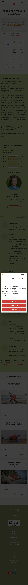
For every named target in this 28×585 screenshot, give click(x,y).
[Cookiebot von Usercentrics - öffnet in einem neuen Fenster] (20, 275)
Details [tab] (14, 278)
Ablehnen (14, 309)
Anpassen (14, 305)
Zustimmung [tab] (5, 278)
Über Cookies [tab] (22, 278)
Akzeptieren (14, 301)
